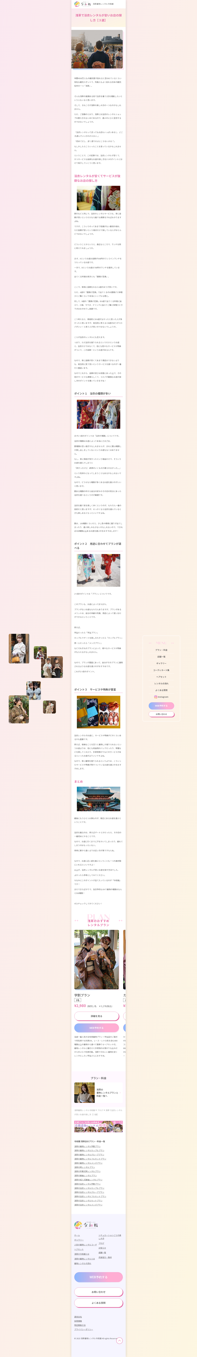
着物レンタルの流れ (82, 1263)
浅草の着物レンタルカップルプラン (89, 1150)
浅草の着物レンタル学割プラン (87, 1146)
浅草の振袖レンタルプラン (85, 1175)
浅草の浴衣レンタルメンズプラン (88, 1204)
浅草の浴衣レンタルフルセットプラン (90, 1196)
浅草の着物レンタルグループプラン (89, 1154)
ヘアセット (161, 676)
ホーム (77, 1235)
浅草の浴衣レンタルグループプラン (89, 1192)
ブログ (101, 1243)
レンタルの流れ (161, 683)
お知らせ (102, 1247)
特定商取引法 (80, 1325)
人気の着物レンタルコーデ (85, 1244)
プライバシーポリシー (83, 1329)
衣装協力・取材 (105, 1257)
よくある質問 (161, 690)
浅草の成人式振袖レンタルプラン (88, 1179)
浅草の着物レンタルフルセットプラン (90, 1158)
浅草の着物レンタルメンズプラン (88, 1163)
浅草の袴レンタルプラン (84, 1167)
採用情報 (78, 1321)
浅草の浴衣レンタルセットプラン (88, 1200)
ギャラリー (161, 663)
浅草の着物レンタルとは (84, 1258)
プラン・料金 (161, 649)
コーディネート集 (161, 670)
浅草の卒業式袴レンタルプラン (87, 1171)
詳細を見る (96, 1016)
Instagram (161, 696)
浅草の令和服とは (81, 1254)
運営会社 (78, 1316)
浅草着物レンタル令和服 (93, 3)
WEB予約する (161, 705)
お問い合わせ (161, 714)
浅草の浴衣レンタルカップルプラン (89, 1188)
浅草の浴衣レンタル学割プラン (87, 1184)
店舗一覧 (161, 656)
